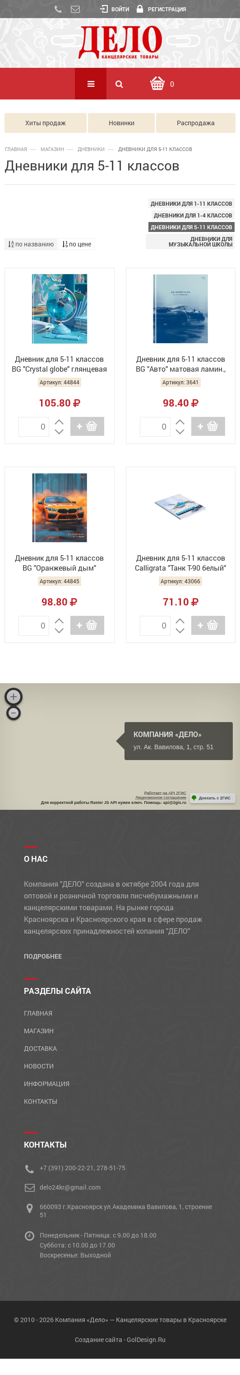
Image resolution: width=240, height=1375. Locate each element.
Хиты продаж (45, 122)
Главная (16, 149)
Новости (39, 1066)
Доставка (40, 1048)
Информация (46, 1083)
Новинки (121, 122)
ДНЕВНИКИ (91, 149)
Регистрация (161, 9)
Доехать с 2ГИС (215, 798)
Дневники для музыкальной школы (200, 241)
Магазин (52, 149)
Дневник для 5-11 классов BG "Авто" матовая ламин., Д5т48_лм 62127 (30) (181, 365)
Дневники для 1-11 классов (191, 203)
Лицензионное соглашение (160, 797)
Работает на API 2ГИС (165, 793)
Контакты (40, 1101)
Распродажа (196, 122)
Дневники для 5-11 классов (191, 227)
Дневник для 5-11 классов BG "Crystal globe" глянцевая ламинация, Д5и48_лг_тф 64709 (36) (59, 365)
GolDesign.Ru (146, 1339)
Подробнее (43, 956)
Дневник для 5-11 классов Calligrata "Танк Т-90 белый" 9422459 (180, 564)
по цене (76, 244)
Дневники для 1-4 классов (193, 215)
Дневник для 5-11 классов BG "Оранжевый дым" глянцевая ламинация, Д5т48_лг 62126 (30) (59, 564)
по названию (31, 244)
